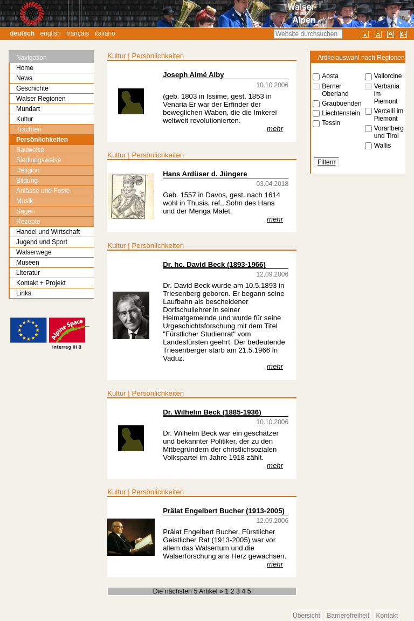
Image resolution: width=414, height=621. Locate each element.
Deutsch (22, 33)
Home (24, 68)
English (50, 33)
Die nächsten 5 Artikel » (189, 591)
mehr (275, 129)
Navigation (31, 57)
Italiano (105, 33)
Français (77, 33)
